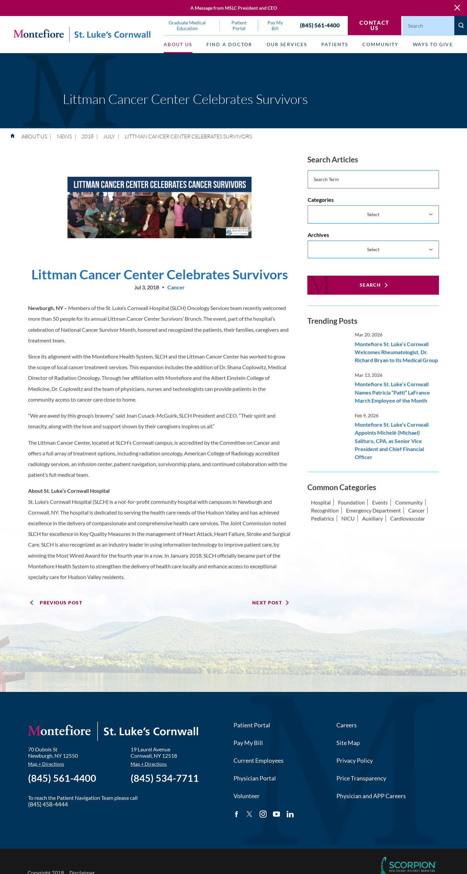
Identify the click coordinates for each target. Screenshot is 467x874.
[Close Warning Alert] (457, 8)
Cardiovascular (407, 518)
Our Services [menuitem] (287, 44)
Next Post (267, 602)
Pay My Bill (248, 742)
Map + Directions (46, 764)
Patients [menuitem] (334, 44)
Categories (321, 199)
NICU (348, 518)
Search (370, 285)
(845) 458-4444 (48, 804)
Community (409, 502)
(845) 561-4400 (320, 25)
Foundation (351, 502)
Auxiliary (372, 518)
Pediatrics (322, 518)
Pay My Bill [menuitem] (275, 25)
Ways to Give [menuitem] (433, 44)
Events (380, 502)
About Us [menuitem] (178, 44)
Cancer (416, 510)
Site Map (348, 742)
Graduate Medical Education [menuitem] (187, 25)
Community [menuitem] (380, 44)
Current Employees (259, 760)
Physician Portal (255, 778)
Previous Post (61, 602)
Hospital (321, 502)
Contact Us (374, 25)
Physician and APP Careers (371, 795)
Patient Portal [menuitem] (239, 25)
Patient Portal (252, 725)
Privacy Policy (354, 760)
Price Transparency (361, 778)
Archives (318, 235)
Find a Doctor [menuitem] (229, 44)
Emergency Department (373, 510)
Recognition (325, 510)
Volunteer (247, 795)
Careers (346, 725)
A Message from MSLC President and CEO (233, 8)
